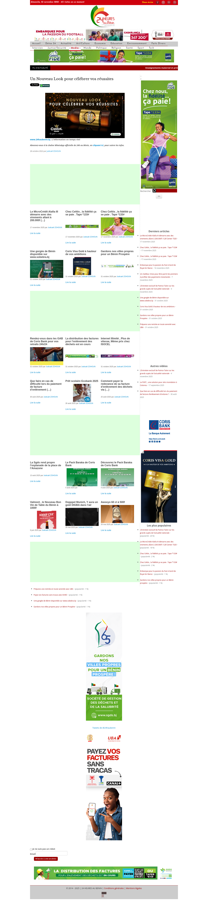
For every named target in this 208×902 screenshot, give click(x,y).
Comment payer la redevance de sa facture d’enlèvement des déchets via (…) (116, 385)
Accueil (36, 44)
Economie (100, 44)
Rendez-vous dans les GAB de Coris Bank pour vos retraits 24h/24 (46, 341)
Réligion (116, 48)
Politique (101, 48)
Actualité (66, 44)
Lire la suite (35, 233)
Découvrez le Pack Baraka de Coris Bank (116, 464)
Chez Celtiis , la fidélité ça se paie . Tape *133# (80, 213)
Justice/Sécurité (57, 48)
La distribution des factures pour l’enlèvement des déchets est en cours (82, 341)
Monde (88, 48)
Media (75, 48)
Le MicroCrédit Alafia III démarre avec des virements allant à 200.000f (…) (44, 216)
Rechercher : (146, 191)
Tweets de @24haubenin (104, 727)
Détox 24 (50, 44)
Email (33, 854)
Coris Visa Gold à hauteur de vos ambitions (80, 253)
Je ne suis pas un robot (42, 849)
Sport (141, 48)
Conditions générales (114, 888)
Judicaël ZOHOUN (54, 151)
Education (116, 44)
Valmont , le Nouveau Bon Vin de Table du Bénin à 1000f (45, 505)
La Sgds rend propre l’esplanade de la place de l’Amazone (45, 465)
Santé (129, 48)
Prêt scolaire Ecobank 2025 (81, 381)
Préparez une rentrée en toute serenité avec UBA (53, 589)
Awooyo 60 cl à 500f (113, 502)
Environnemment (137, 44)
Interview (37, 48)
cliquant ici (98, 145)
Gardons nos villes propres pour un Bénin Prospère (117, 253)
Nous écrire (147, 2)
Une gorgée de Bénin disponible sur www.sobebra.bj (42, 254)
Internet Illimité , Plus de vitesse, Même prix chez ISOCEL (115, 341)
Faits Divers (159, 44)
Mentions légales (134, 888)
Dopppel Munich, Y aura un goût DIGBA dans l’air (81, 503)
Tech (151, 48)
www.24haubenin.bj (40, 139)
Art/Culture (83, 44)
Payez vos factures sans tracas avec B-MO (50, 595)
